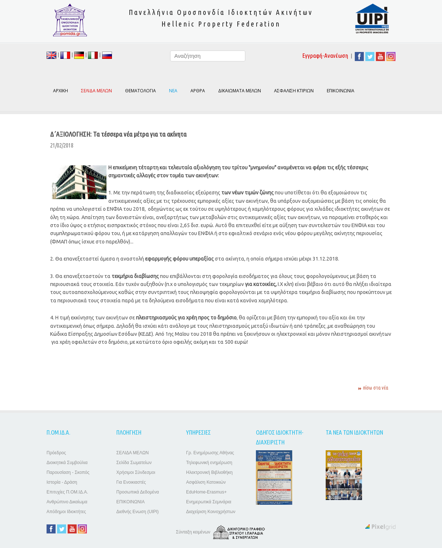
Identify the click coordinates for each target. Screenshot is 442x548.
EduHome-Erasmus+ (206, 492)
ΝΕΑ (173, 91)
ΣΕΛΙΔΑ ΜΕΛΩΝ (132, 452)
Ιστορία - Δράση (62, 482)
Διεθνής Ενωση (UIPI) (137, 511)
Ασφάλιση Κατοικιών (206, 482)
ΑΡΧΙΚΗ (60, 91)
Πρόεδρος (56, 452)
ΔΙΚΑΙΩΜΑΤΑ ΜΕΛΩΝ (239, 91)
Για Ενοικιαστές (131, 482)
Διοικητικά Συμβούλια (67, 462)
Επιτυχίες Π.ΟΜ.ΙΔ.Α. (67, 492)
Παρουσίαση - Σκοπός (68, 472)
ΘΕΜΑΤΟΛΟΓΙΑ (140, 91)
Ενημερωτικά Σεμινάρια (208, 501)
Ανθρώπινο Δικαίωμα (67, 501)
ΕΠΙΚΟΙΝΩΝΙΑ (340, 91)
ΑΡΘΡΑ (197, 91)
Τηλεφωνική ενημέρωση (209, 462)
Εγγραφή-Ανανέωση (325, 55)
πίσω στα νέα (375, 388)
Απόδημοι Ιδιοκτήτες (66, 511)
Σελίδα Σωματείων (134, 462)
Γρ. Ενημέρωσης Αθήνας (210, 452)
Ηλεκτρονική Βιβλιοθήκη (209, 472)
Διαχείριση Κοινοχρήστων (211, 511)
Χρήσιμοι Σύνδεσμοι (135, 472)
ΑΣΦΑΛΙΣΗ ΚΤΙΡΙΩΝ (294, 91)
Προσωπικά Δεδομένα (137, 492)
